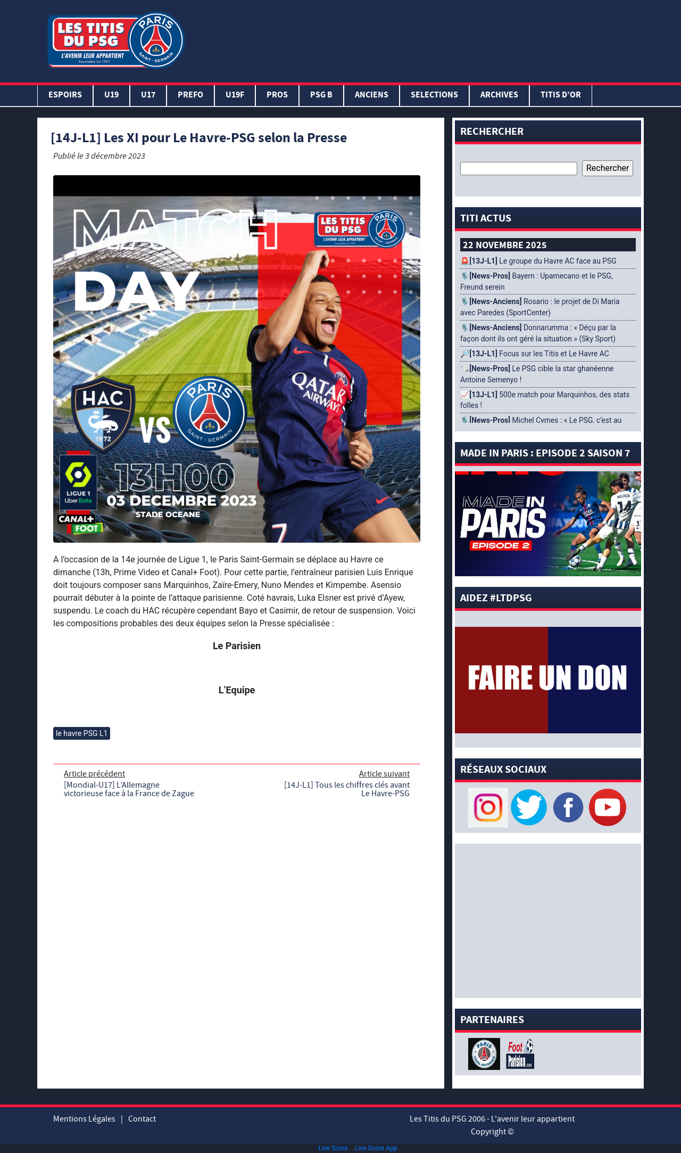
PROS (277, 95)
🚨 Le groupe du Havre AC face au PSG (538, 261)
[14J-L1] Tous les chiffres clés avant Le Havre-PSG (347, 789)
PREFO (190, 95)
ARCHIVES (499, 95)
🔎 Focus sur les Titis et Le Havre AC (534, 353)
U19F (235, 95)
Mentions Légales (84, 1119)
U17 (148, 95)
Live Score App (376, 1148)
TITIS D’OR (561, 95)
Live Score (333, 1148)
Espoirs (65, 95)
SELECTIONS (434, 95)
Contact (142, 1119)
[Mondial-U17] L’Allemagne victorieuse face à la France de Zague (129, 789)
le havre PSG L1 (81, 733)
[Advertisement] (416, 39)
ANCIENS (371, 95)
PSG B (321, 95)
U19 (111, 95)
